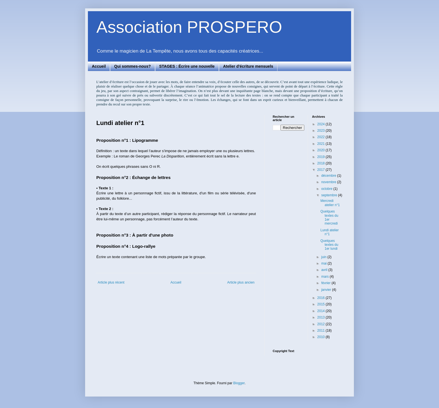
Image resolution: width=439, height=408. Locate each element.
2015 (321, 304)
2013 (321, 317)
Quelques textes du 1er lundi (329, 245)
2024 (321, 124)
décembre (329, 176)
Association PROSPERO (189, 27)
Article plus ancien (240, 282)
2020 (321, 150)
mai (324, 263)
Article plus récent (111, 282)
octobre (327, 189)
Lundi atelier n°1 (329, 232)
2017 (321, 170)
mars (325, 277)
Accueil (99, 66)
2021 (321, 144)
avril (324, 270)
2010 (321, 337)
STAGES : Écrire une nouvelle (187, 66)
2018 (321, 163)
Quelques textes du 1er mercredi (329, 217)
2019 (321, 157)
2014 (321, 311)
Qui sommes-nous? (132, 66)
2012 (321, 324)
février (326, 283)
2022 (321, 137)
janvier (326, 290)
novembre (329, 182)
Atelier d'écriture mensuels (248, 66)
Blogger (239, 383)
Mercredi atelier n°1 (330, 203)
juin (324, 257)
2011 (321, 330)
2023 (321, 131)
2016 (321, 298)
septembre (329, 195)
